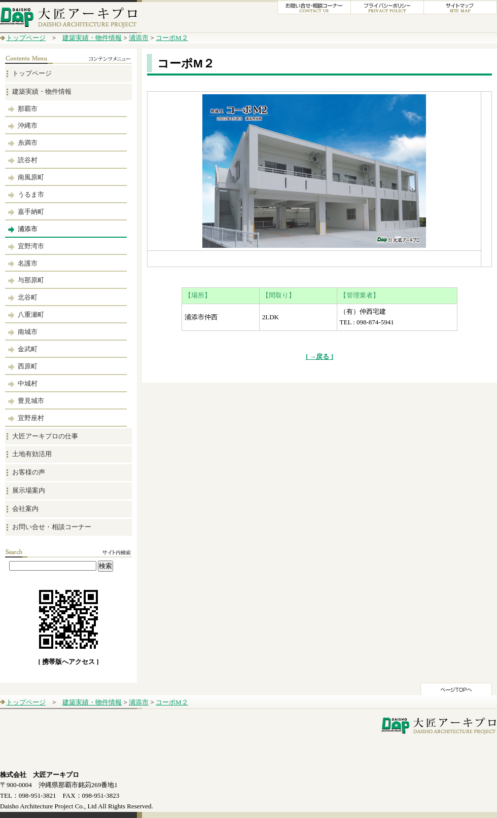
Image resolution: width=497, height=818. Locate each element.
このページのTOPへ (456, 689)
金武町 (28, 349)
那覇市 (28, 109)
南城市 (28, 332)
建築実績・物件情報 (92, 38)
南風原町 (31, 177)
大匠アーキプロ (71, 16)
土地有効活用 (32, 454)
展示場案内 (28, 490)
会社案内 (25, 508)
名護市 (28, 263)
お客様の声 (28, 472)
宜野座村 (31, 418)
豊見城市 (31, 400)
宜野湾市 (31, 246)
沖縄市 (28, 125)
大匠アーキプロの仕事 (45, 436)
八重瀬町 (31, 314)
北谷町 (28, 297)
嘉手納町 (31, 211)
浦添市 (139, 38)
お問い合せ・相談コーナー (51, 527)
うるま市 (31, 194)
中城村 (28, 383)
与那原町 (31, 280)
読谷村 (28, 160)
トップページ (26, 38)
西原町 (28, 366)
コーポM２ (172, 38)
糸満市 (28, 142)
